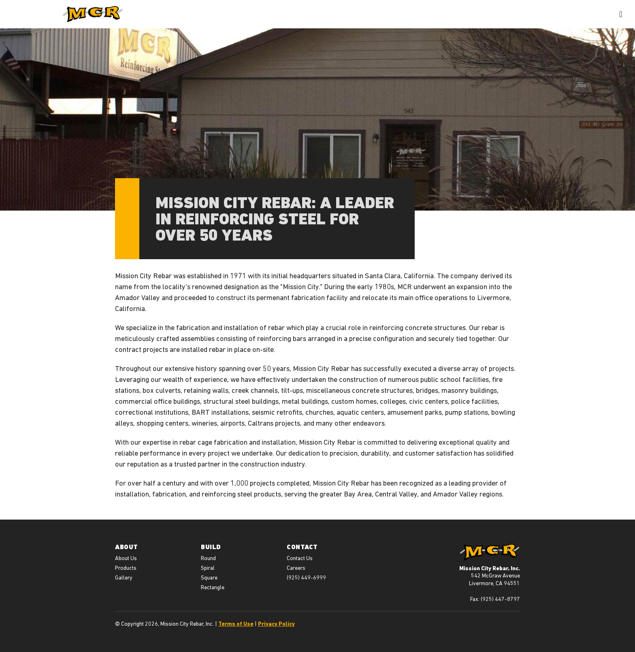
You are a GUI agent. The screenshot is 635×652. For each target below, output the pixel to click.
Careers (296, 568)
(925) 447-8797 (500, 599)
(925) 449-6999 (306, 577)
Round (208, 558)
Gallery (123, 577)
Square (209, 577)
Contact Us (300, 558)
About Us (126, 558)
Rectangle (212, 587)
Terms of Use (236, 623)
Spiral (208, 568)
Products (125, 568)
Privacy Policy (276, 623)
